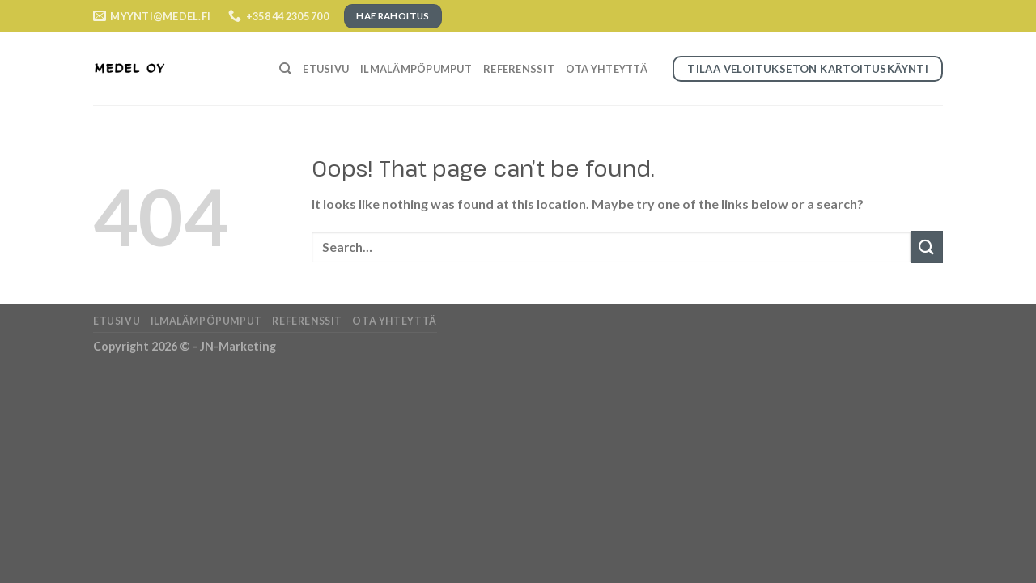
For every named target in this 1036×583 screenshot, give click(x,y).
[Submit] (927, 246)
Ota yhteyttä (607, 68)
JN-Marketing (238, 346)
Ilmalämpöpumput (416, 68)
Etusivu (326, 68)
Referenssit (518, 68)
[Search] (285, 68)
